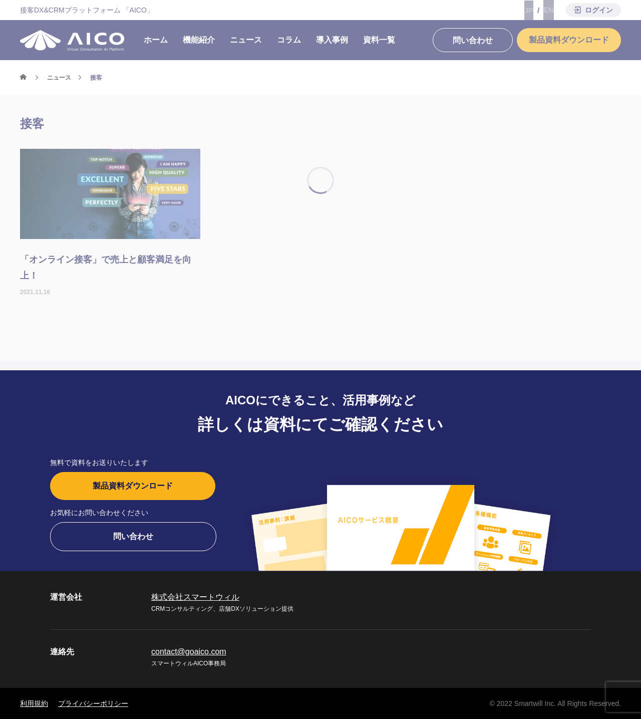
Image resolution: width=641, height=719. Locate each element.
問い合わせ (133, 536)
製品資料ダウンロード (133, 486)
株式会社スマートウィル (195, 597)
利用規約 (34, 703)
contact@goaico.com (188, 651)
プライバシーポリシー (93, 703)
